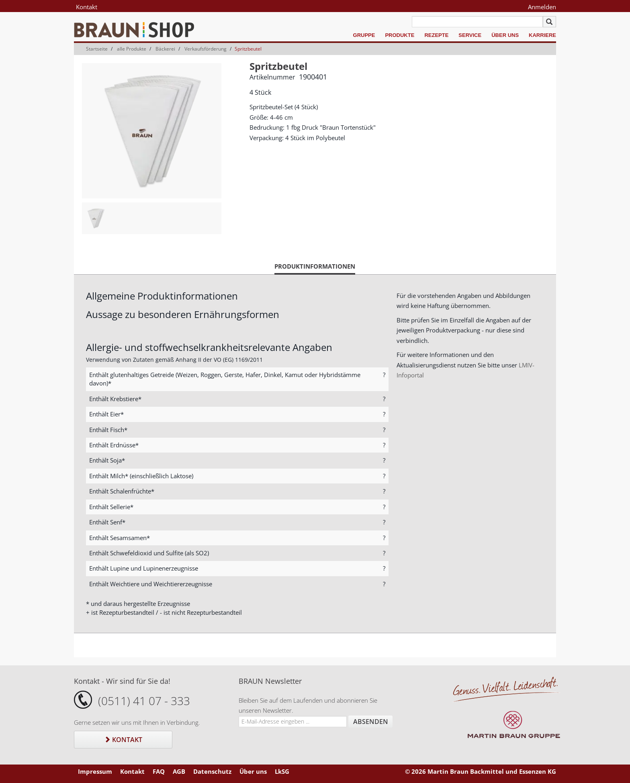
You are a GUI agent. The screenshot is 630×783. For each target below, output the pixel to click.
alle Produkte (131, 48)
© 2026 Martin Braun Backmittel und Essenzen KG (480, 771)
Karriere (542, 35)
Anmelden (542, 7)
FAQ (159, 771)
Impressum (95, 771)
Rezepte (436, 35)
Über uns (505, 35)
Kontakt (86, 7)
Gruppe (364, 35)
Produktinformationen (314, 268)
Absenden (370, 721)
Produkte (399, 35)
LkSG (282, 771)
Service (469, 35)
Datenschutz (212, 771)
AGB (179, 771)
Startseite (97, 48)
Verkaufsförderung (205, 48)
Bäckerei (165, 48)
